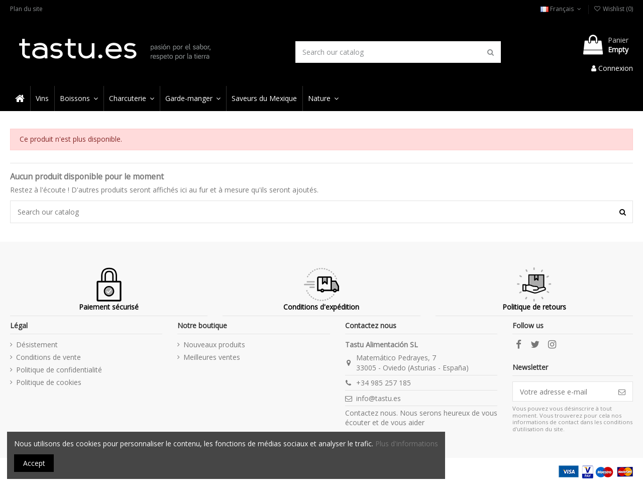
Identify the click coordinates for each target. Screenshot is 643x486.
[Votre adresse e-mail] (562, 391)
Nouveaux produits (214, 344)
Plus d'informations (406, 443)
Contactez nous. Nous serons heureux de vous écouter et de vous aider (421, 418)
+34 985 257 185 (383, 382)
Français (562, 9)
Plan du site (26, 9)
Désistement (37, 344)
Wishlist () (613, 9)
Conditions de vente (48, 357)
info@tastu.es (378, 398)
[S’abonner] (621, 391)
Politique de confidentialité (59, 369)
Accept (34, 463)
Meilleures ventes (211, 357)
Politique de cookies (48, 382)
